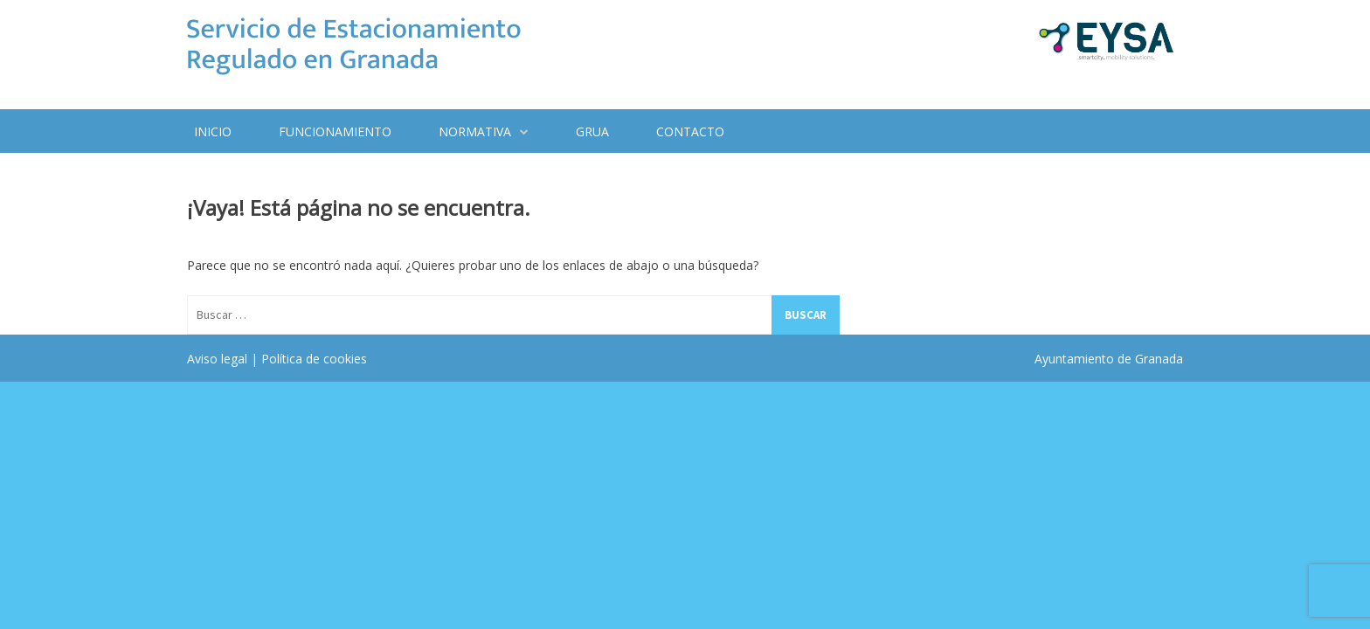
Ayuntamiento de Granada (1108, 358)
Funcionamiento (335, 131)
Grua (592, 131)
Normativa (475, 131)
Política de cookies (314, 358)
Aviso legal (217, 358)
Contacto (690, 131)
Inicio (213, 131)
